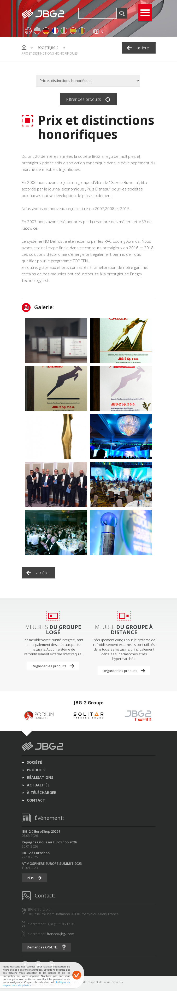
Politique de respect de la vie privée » (96, 982)
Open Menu (145, 12)
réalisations (40, 777)
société (34, 762)
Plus (30, 878)
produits (36, 770)
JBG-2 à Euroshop (36, 853)
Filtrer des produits (83, 99)
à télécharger (41, 793)
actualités (38, 785)
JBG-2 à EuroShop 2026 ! (41, 831)
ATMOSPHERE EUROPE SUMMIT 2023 (52, 863)
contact (36, 800)
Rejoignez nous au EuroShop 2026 (49, 842)
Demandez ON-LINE (42, 947)
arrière (143, 48)
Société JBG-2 (48, 47)
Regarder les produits (49, 666)
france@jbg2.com (60, 933)
